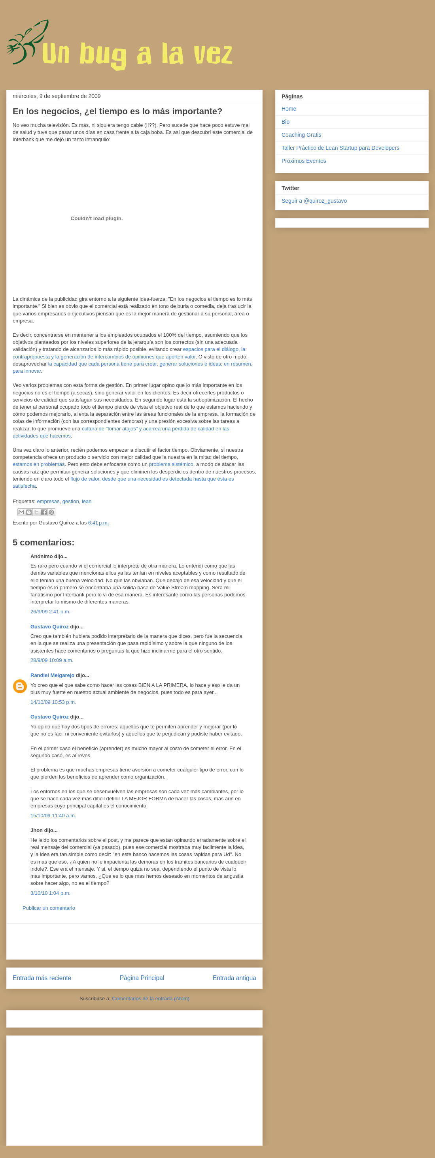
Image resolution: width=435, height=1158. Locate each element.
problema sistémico (171, 464)
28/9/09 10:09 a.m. (51, 660)
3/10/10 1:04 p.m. (50, 893)
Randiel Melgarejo (52, 675)
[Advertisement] (134, 941)
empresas (48, 501)
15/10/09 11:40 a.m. (53, 816)
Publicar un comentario (49, 908)
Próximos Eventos (304, 161)
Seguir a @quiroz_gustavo (314, 201)
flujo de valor (84, 479)
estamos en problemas (39, 464)
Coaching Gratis (301, 135)
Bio (285, 122)
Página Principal (142, 978)
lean (87, 501)
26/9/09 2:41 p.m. (50, 612)
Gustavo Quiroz (49, 627)
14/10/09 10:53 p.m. (53, 702)
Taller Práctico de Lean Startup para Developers (340, 148)
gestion (70, 501)
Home (289, 109)
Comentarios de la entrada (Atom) (150, 998)
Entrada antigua (234, 978)
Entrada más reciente (42, 978)
